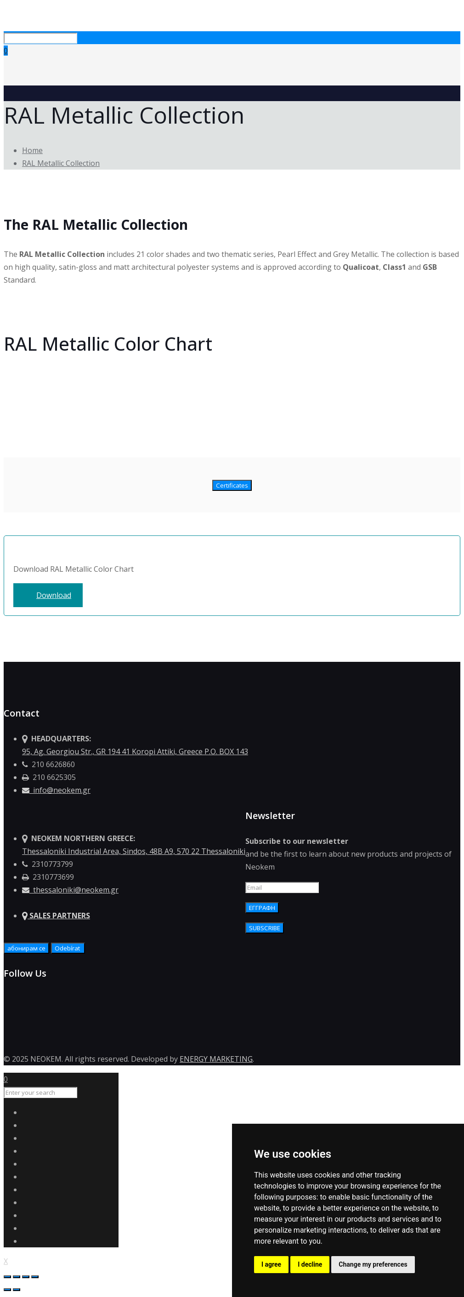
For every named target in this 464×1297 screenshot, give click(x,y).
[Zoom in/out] (35, 1276)
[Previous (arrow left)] (7, 1289)
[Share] (16, 1276)
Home (32, 150)
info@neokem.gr (56, 790)
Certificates (232, 485)
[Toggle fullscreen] (25, 1276)
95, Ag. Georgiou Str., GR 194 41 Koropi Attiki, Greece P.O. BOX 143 (135, 751)
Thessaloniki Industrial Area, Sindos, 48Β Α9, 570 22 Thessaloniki (133, 851)
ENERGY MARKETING (216, 1059)
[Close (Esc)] (7, 1276)
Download (53, 595)
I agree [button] (271, 1264)
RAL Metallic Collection (61, 163)
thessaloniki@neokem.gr (70, 890)
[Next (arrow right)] (16, 1289)
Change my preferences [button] (373, 1264)
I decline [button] (310, 1264)
